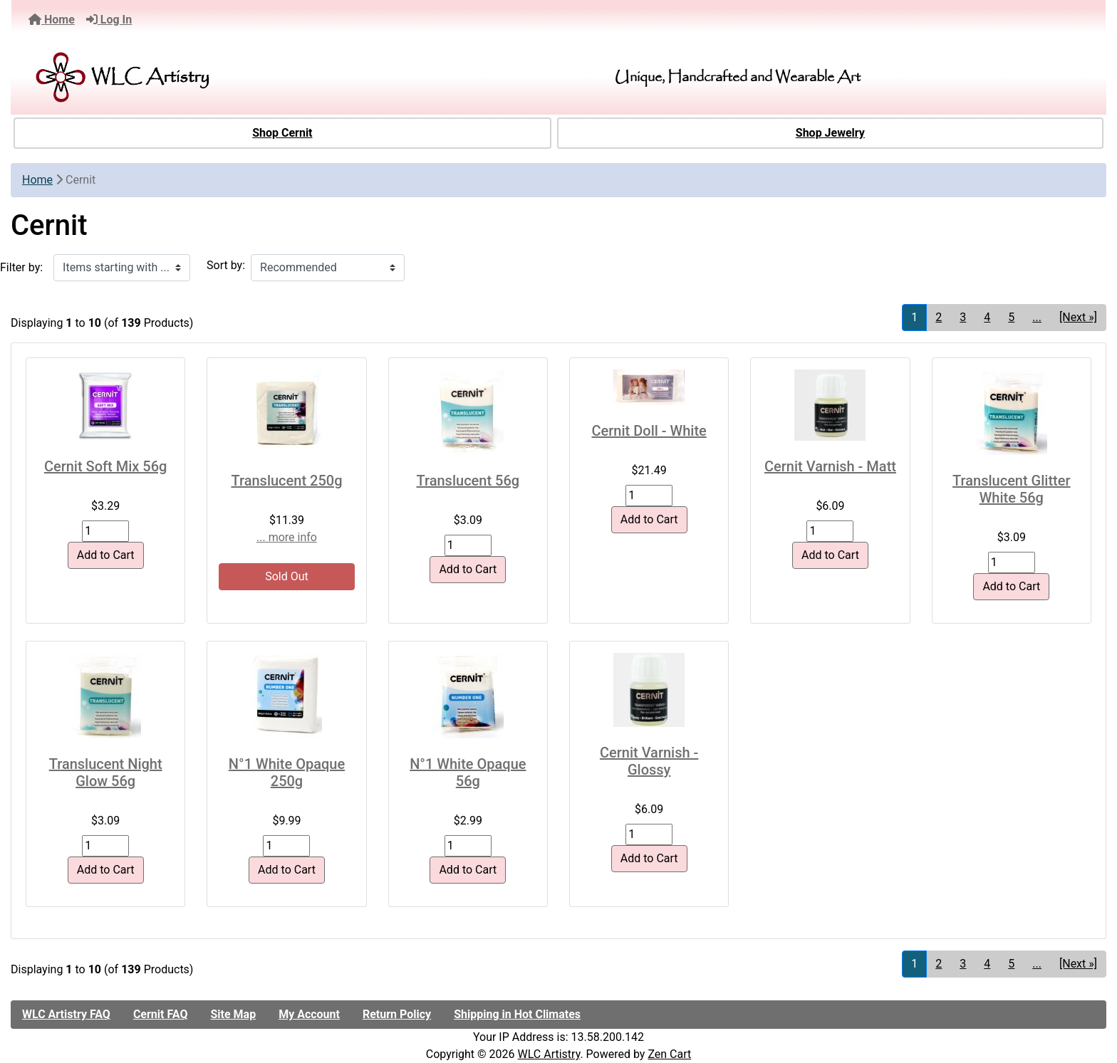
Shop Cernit (282, 133)
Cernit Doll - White (649, 430)
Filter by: (21, 267)
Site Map (233, 1014)
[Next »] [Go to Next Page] (1078, 317)
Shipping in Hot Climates (517, 1014)
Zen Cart (669, 1054)
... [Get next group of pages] (1036, 317)
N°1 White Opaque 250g (287, 772)
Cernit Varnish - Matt (830, 466)
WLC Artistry (549, 1054)
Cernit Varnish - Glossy (649, 761)
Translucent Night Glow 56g (105, 772)
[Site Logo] (201, 77)
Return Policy (397, 1014)
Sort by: (226, 265)
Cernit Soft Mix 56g (105, 466)
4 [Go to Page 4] (987, 317)
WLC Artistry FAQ (66, 1014)
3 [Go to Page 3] (963, 317)
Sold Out (286, 576)
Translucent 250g (286, 480)
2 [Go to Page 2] (938, 317)
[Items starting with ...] (121, 267)
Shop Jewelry (830, 133)
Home (51, 19)
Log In (109, 19)
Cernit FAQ (160, 1014)
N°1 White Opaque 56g (468, 772)
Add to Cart (106, 555)
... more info (286, 537)
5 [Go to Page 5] (1011, 317)
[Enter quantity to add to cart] (105, 531)
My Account (309, 1014)
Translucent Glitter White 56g (1011, 489)
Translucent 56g (468, 480)
